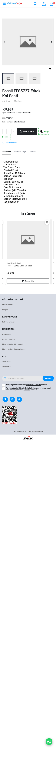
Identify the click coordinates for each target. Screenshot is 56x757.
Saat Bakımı (6, 366)
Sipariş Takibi (7, 305)
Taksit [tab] (33, 152)
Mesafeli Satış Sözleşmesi (12, 344)
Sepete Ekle (28, 131)
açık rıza (27, 390)
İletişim (5, 310)
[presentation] (4, 42)
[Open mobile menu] (4, 4)
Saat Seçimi (6, 361)
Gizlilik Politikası (8, 339)
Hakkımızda (6, 334)
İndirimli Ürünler (8, 322)
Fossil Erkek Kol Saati (17, 122)
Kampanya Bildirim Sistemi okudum (26, 385)
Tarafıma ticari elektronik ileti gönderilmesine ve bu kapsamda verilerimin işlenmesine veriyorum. (28, 389)
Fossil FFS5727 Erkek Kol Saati (21, 93)
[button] (35, 4)
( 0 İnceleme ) (18, 101)
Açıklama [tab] (6, 152)
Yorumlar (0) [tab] (20, 152)
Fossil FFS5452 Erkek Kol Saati (19, 266)
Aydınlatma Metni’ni (33, 385)
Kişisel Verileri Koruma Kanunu (14, 349)
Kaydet (48, 378)
